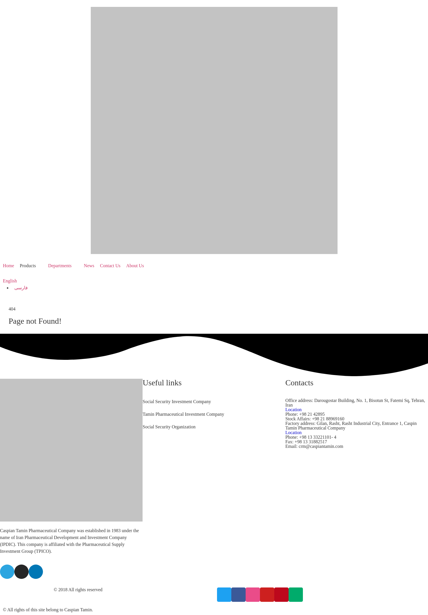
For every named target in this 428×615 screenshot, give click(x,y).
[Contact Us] (110, 266)
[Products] (31, 266)
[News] (89, 266)
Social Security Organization (169, 426)
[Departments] (63, 266)
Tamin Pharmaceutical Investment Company (183, 414)
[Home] (8, 266)
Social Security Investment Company (177, 401)
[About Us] (138, 266)
